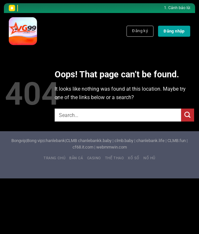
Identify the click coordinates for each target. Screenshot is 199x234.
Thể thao (114, 158)
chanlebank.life (150, 140)
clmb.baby (123, 140)
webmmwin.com (111, 147)
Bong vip (35, 140)
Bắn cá (76, 158)
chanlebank (54, 140)
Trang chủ (54, 158)
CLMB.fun (176, 140)
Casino (94, 158)
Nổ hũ (149, 158)
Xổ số (133, 158)
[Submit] (187, 115)
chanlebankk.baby (95, 140)
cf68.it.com (83, 147)
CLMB (71, 140)
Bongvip (18, 140)
